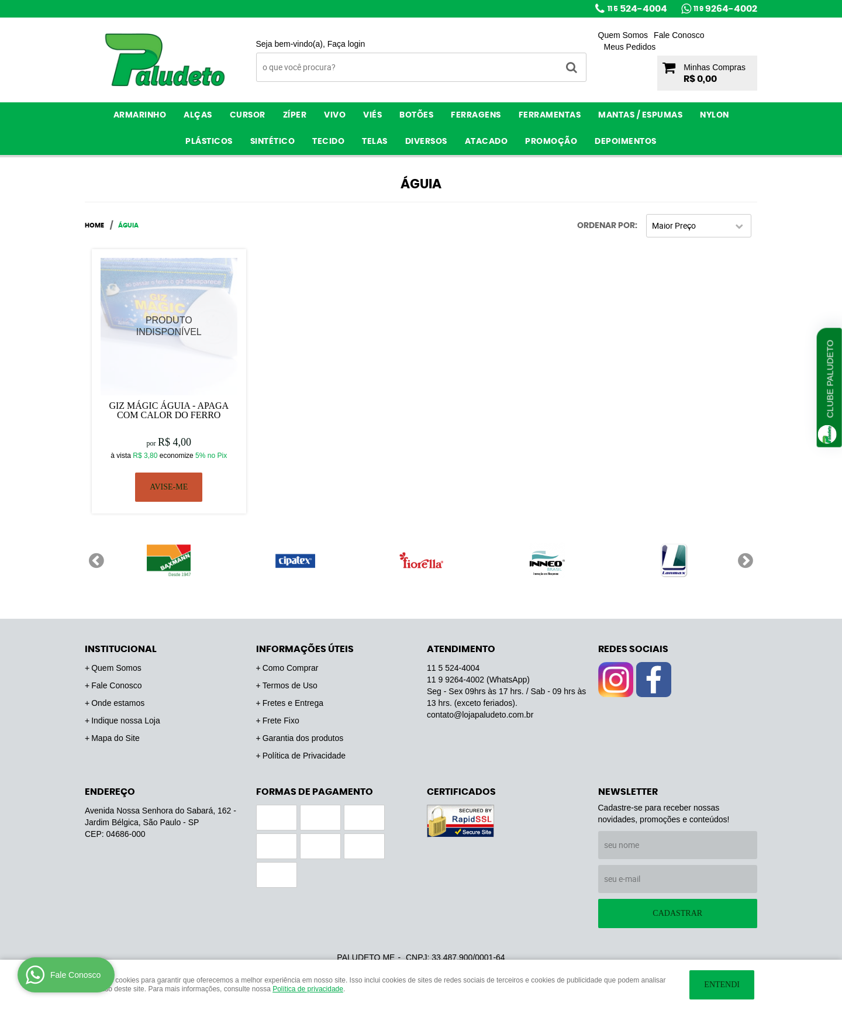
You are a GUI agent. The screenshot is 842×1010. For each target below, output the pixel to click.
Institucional (121, 649)
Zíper (295, 115)
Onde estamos (117, 703)
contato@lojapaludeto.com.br (480, 714)
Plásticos (209, 141)
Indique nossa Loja (125, 720)
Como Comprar (291, 668)
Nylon (714, 115)
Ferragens (476, 115)
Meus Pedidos (630, 46)
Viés (372, 115)
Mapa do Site (115, 738)
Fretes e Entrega (293, 703)
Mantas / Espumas (640, 115)
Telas (375, 141)
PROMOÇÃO (551, 141)
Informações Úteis (305, 649)
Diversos (426, 141)
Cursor (247, 115)
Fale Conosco (679, 35)
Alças (198, 115)
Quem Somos (623, 35)
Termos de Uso (290, 685)
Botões (416, 115)
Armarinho (140, 115)
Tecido (328, 141)
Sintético (272, 141)
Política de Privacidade (304, 755)
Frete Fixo (281, 720)
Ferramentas (550, 115)
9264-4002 (725, 8)
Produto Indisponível (169, 326)
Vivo (335, 115)
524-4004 (637, 8)
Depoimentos (626, 141)
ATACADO (486, 141)
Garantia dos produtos (303, 738)
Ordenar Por (606, 226)
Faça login (346, 44)
